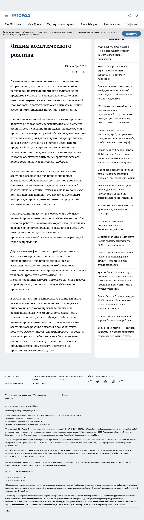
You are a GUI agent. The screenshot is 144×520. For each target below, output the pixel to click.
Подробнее (23, 491)
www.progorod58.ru (29, 406)
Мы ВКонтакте (13, 24)
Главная (65, 395)
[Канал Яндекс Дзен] (113, 381)
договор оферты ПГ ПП (15, 480)
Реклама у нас (112, 24)
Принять (131, 33)
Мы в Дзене (34, 24)
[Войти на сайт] (138, 15)
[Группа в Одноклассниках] (97, 381)
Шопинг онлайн (12, 376)
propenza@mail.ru (47, 415)
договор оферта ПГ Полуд (17, 477)
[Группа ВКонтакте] (90, 381)
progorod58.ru (53, 439)
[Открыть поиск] (130, 15)
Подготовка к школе (14, 383)
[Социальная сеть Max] (121, 381)
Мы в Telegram (89, 24)
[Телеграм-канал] (105, 381)
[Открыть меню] (6, 15)
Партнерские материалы (61, 24)
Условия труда (39, 395)
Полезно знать (39, 383)
